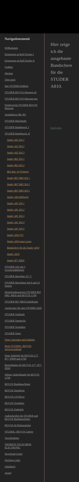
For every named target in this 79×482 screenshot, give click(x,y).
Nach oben (56, 127)
